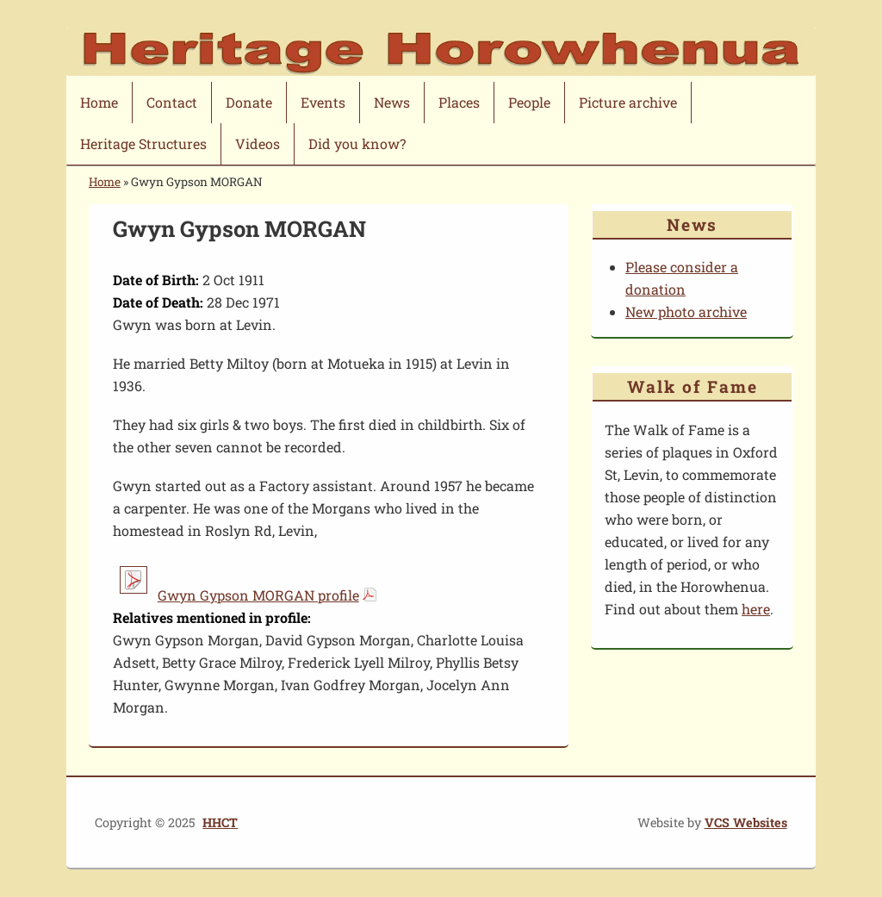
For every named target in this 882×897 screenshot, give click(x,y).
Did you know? (357, 143)
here (756, 609)
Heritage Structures (143, 143)
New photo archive (686, 311)
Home (99, 102)
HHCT (220, 822)
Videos (257, 143)
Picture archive (628, 102)
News (392, 102)
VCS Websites (746, 822)
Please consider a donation (681, 278)
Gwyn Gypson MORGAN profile (258, 595)
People (529, 102)
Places (459, 102)
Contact (171, 102)
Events (323, 102)
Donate (249, 102)
